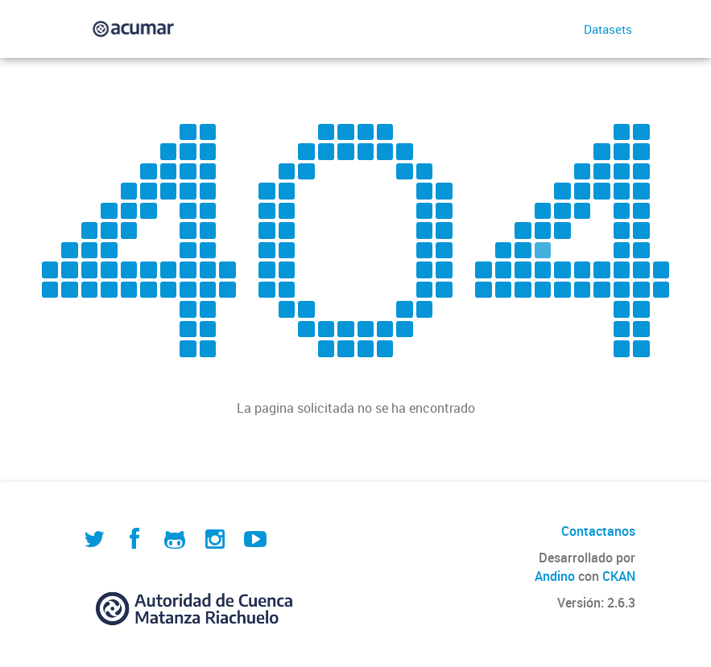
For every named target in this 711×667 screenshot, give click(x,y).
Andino (555, 576)
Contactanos (598, 531)
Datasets (608, 29)
